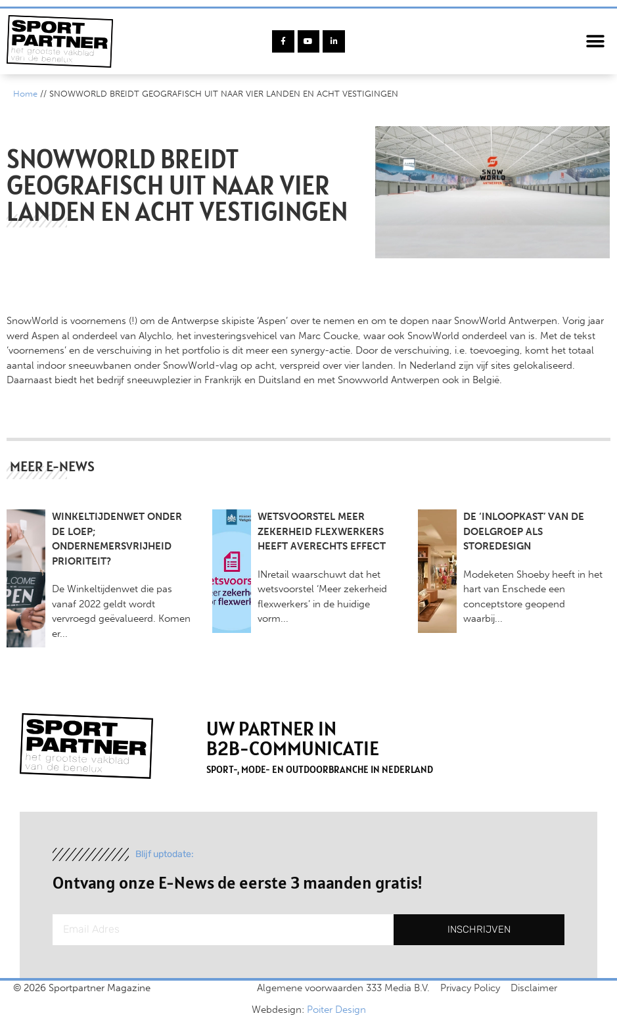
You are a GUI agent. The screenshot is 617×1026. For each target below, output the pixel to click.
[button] (595, 42)
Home (25, 94)
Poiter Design (336, 1009)
